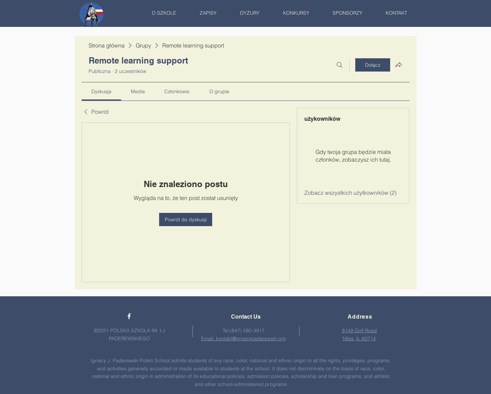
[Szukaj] (339, 65)
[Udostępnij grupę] (398, 64)
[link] (101, 91)
